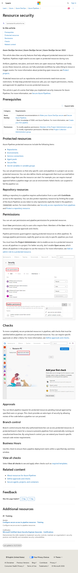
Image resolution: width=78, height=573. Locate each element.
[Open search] (68, 3)
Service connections (15, 156)
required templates (59, 463)
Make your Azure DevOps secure (51, 115)
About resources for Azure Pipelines (21, 475)
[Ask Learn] (69, 8)
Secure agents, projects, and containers (23, 482)
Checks (7, 41)
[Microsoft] (39, 3)
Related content (10, 44)
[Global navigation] (2, 3)
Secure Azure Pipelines (41, 93)
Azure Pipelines (33, 8)
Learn (5, 8)
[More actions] (73, 8)
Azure (11, 8)
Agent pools (12, 159)
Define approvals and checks (57, 338)
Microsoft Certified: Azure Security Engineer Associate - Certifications (28, 532)
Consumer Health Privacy (14, 566)
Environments (12, 152)
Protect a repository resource (18, 208)
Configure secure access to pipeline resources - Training (23, 522)
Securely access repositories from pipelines (57, 205)
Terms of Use (31, 566)
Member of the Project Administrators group (56, 127)
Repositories (12, 149)
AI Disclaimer (9, 563)
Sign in (73, 3)
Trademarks (43, 566)
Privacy (52, 563)
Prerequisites (9, 32)
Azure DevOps (21, 8)
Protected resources (12, 35)
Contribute (43, 563)
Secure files (11, 162)
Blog (33, 563)
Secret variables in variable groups (21, 165)
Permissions (9, 38)
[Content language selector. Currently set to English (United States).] (15, 557)
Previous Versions (23, 563)
